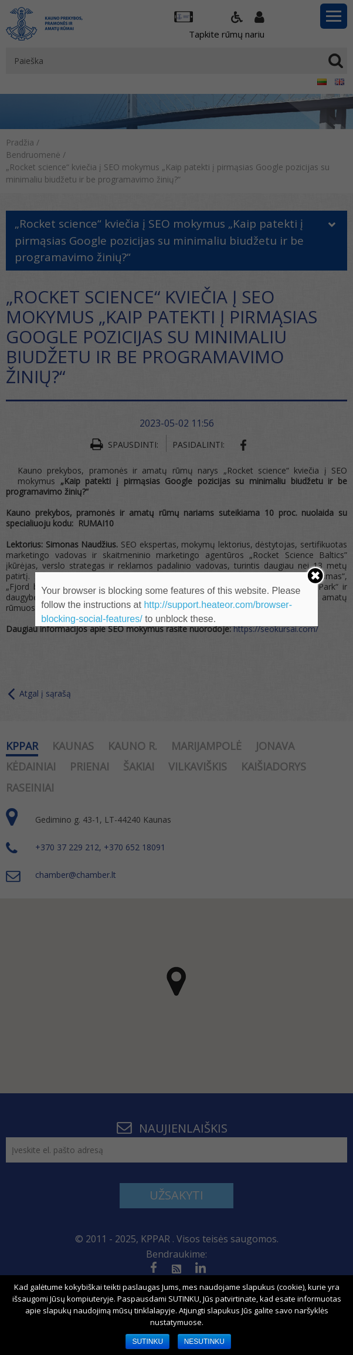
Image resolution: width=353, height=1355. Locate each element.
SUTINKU (147, 1341)
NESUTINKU (204, 1341)
